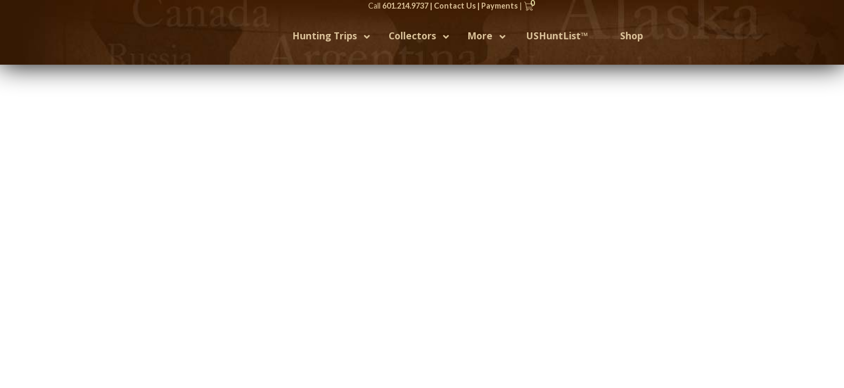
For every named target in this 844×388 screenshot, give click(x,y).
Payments (499, 5)
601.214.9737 (405, 5)
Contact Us (455, 5)
